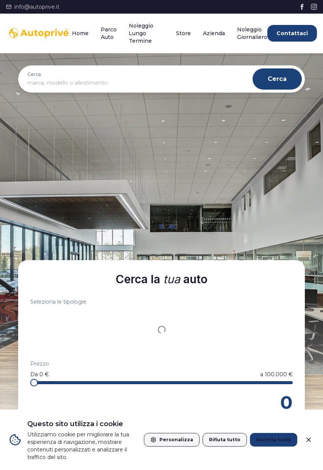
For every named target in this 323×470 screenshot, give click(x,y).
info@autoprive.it (32, 6)
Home (80, 33)
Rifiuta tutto (224, 439)
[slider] (34, 382)
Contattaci (292, 33)
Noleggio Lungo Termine (141, 33)
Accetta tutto (273, 439)
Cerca (277, 78)
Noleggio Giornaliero (252, 33)
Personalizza (171, 440)
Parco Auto (109, 33)
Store (183, 33)
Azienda (214, 33)
